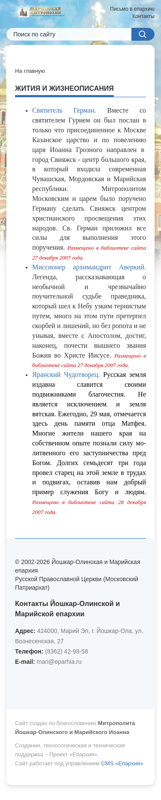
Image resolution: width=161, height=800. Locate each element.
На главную (30, 71)
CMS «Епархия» (122, 763)
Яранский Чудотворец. (66, 374)
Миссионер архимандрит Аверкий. (89, 267)
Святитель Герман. (64, 110)
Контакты (143, 16)
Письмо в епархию (132, 9)
